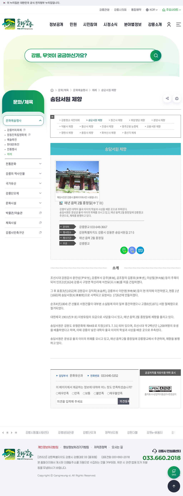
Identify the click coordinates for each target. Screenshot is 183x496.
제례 (9, 154)
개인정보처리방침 (48, 447)
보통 (87, 393)
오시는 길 (117, 447)
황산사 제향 (86, 126)
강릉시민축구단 (15, 232)
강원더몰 (132, 432)
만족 (77, 393)
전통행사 (12, 149)
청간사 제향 (115, 120)
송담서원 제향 (94, 120)
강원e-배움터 (154, 432)
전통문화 (11, 164)
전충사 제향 (106, 126)
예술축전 (12, 139)
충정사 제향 (86, 132)
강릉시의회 (120, 9)
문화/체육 (63, 90)
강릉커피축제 (14, 130)
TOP (174, 486)
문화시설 (11, 203)
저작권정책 (100, 447)
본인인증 (169, 24)
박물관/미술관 (14, 213)
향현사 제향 (66, 132)
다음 (12, 433)
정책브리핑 (111, 432)
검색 (155, 55)
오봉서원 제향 (153, 126)
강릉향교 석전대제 (70, 120)
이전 (3, 433)
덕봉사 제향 (66, 126)
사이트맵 (178, 24)
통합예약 (136, 9)
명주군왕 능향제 (129, 126)
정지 (7, 433)
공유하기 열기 (167, 98)
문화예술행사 (13, 120)
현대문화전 (13, 144)
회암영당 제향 (137, 120)
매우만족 (63, 393)
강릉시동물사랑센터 (37, 432)
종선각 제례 (129, 132)
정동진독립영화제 (17, 135)
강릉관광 (104, 9)
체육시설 (11, 222)
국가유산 (11, 183)
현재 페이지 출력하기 (177, 98)
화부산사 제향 (108, 132)
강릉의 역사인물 (15, 173)
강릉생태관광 (66, 432)
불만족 (100, 393)
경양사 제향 (158, 120)
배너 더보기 (16, 433)
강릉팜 (175, 432)
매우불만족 (116, 393)
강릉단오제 (12, 193)
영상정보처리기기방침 (76, 447)
